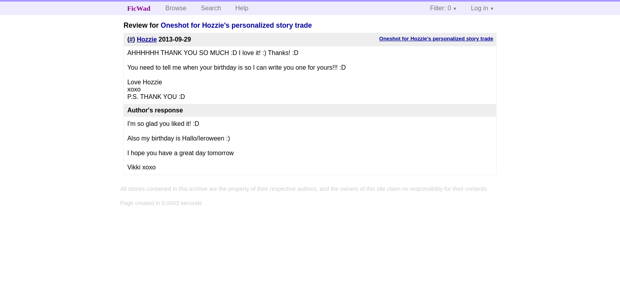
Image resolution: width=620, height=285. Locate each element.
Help (241, 8)
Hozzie (147, 39)
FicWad (139, 8)
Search (211, 8)
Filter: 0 (440, 8)
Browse (175, 8)
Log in (479, 8)
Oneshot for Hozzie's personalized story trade (236, 25)
